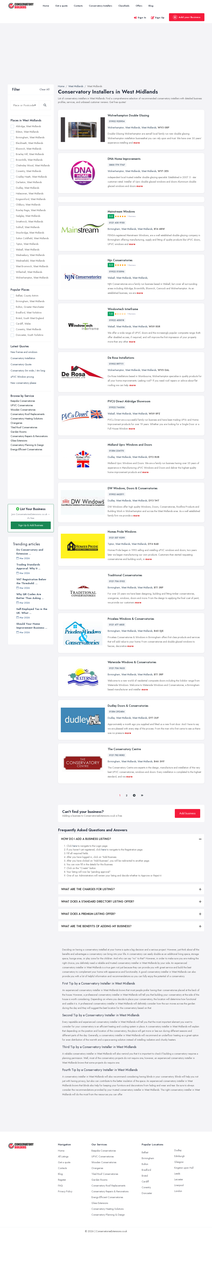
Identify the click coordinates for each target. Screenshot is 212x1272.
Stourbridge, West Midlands (30, 232)
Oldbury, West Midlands (28, 204)
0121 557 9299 (117, 574)
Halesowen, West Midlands (29, 193)
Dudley (111, 493)
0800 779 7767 (117, 164)
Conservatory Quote (21, 364)
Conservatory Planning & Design (27, 445)
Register (62, 1216)
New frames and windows (24, 352)
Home (46, 5)
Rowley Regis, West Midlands (31, 210)
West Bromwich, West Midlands (32, 266)
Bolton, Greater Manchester (30, 307)
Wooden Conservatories (23, 409)
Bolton (145, 1201)
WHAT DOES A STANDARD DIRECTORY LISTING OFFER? (97, 938)
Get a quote (61, 5)
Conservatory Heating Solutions (27, 418)
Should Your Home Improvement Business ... (31, 626)
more (136, 142)
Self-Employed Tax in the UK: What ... (31, 611)
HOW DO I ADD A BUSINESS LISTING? (86, 876)
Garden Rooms (18, 432)
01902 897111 (116, 400)
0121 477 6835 (116, 661)
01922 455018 (116, 357)
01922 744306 (117, 444)
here (74, 882)
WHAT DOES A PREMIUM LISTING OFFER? (88, 951)
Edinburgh (179, 1193)
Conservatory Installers (100, 5)
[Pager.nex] (134, 832)
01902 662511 (116, 530)
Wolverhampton (116, 127)
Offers (139, 5)
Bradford (146, 1206)
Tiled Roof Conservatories (24, 427)
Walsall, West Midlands (27, 249)
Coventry (146, 1224)
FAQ (60, 1222)
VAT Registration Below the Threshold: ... (31, 581)
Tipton (111, 580)
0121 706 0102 (117, 618)
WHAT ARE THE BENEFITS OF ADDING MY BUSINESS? (96, 963)
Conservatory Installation (23, 358)
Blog (151, 5)
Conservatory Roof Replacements (27, 414)
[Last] (142, 831)
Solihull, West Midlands (27, 227)
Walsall (111, 314)
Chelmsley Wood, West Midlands (33, 165)
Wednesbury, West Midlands (30, 255)
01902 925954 (117, 121)
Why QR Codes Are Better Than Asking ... (30, 596)
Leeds (177, 1210)
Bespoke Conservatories (23, 401)
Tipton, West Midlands (27, 244)
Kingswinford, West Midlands (30, 199)
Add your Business (187, 17)
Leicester (178, 1216)
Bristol (145, 1212)
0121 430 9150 (117, 259)
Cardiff (145, 1218)
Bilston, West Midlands (27, 132)
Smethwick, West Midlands (29, 221)
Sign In (140, 17)
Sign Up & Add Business (30, 525)
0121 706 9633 (117, 705)
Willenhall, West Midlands (29, 272)
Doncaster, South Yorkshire (29, 335)
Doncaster (147, 1230)
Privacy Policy (65, 1228)
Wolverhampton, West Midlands (32, 277)
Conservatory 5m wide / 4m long (28, 370)
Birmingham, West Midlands (30, 137)
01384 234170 (116, 487)
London (178, 1227)
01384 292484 (116, 748)
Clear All (44, 89)
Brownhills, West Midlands (29, 160)
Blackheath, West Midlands (29, 143)
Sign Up (157, 17)
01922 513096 (116, 308)
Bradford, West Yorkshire (28, 312)
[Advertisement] (106, 58)
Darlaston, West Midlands (29, 182)
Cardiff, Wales (23, 323)
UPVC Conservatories (22, 405)
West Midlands (132, 127)
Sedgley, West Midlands (28, 216)
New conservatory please (23, 383)
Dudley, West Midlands (27, 188)
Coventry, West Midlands (28, 171)
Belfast (145, 1189)
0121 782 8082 (117, 792)
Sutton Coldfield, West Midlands (32, 238)
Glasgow (179, 1198)
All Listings (63, 1193)
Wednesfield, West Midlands (30, 260)
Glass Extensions (19, 440)
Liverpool (179, 1222)
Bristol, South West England (30, 318)
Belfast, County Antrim (27, 295)
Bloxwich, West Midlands (28, 148)
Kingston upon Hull (183, 1204)
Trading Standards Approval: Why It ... (28, 566)
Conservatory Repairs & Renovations (29, 436)
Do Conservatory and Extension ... (29, 552)
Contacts (78, 5)
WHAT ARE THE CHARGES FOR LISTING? (88, 926)
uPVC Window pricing (22, 376)
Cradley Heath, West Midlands (31, 176)
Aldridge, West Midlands (28, 126)
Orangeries (16, 423)
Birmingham (114, 265)
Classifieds (123, 5)
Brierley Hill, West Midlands (30, 154)
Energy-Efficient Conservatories (26, 449)
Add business (187, 850)
